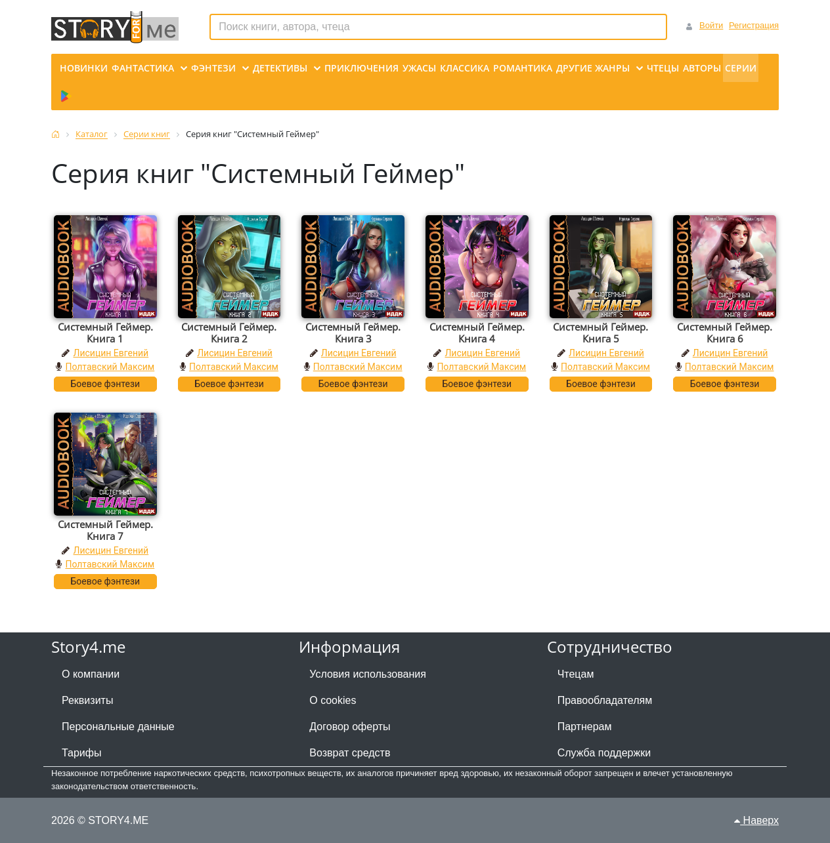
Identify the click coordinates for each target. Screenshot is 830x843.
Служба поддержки (604, 752)
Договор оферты (349, 726)
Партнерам (584, 726)
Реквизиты (87, 700)
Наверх (756, 820)
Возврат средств (349, 752)
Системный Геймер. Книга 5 (600, 332)
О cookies (332, 700)
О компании (91, 674)
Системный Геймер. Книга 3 (353, 332)
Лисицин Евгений (110, 353)
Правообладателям (605, 700)
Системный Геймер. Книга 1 (105, 332)
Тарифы (81, 752)
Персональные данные (118, 726)
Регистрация (754, 25)
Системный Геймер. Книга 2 (228, 332)
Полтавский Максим (109, 366)
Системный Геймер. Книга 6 (724, 332)
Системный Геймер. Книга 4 (477, 332)
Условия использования (367, 674)
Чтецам (575, 674)
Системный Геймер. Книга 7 (105, 530)
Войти (711, 25)
